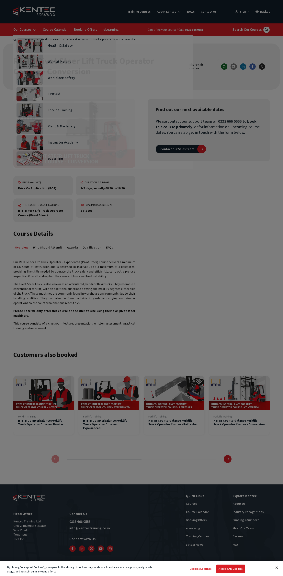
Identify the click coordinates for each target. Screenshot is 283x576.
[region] (141, 568)
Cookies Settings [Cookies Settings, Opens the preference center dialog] (200, 569)
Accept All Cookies (231, 569)
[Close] (276, 567)
